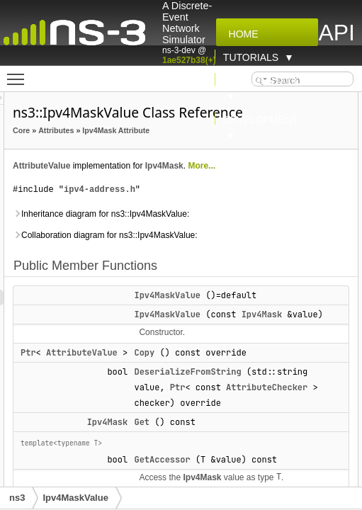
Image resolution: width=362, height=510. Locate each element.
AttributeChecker (286, 434)
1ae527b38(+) (189, 60)
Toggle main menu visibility (19, 73)
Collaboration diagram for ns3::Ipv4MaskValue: (185, 251)
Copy (224, 384)
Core (101, 130)
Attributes (136, 130)
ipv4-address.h (179, 205)
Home (241, 34)
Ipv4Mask (244, 181)
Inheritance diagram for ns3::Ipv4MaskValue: (181, 229)
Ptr (108, 384)
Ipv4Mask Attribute (126, 146)
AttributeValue (121, 181)
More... (281, 181)
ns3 (17, 497)
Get (222, 469)
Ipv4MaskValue (247, 311)
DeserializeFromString (267, 403)
